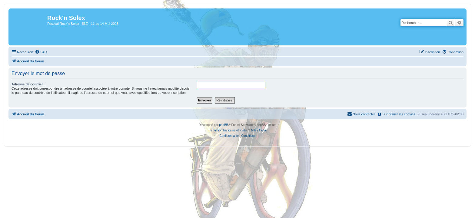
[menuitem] (37, 52)
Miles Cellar (259, 130)
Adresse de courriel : (24, 84)
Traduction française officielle (227, 130)
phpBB (223, 125)
